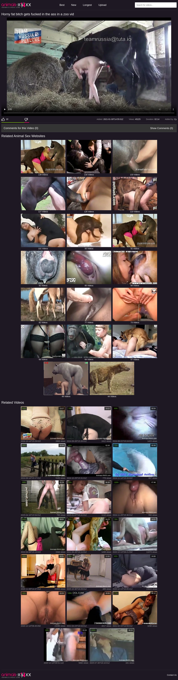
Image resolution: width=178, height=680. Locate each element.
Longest (87, 5)
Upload (102, 5)
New (73, 5)
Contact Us (172, 675)
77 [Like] (7, 119)
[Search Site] (174, 5)
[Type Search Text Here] (156, 5)
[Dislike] (26, 119)
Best (62, 5)
